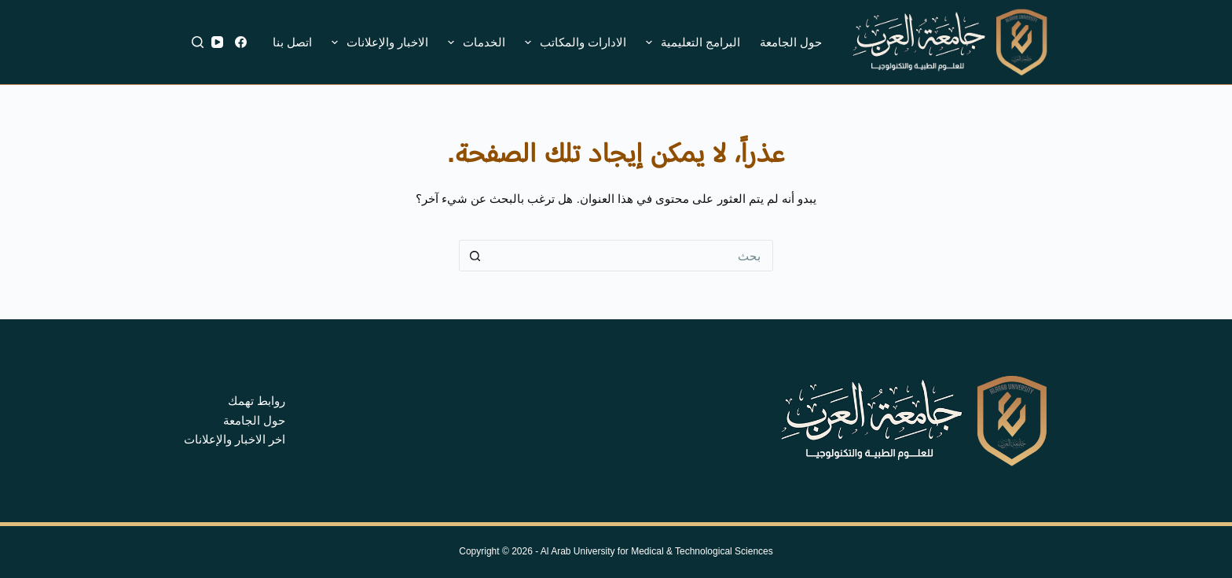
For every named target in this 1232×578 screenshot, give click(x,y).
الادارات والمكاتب (572, 42)
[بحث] (198, 42)
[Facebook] (241, 42)
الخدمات (473, 42)
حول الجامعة (791, 42)
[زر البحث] (474, 255)
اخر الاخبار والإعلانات (234, 439)
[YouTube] (217, 42)
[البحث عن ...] (631, 255)
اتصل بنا (292, 42)
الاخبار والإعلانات (376, 42)
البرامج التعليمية (690, 42)
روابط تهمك (256, 400)
